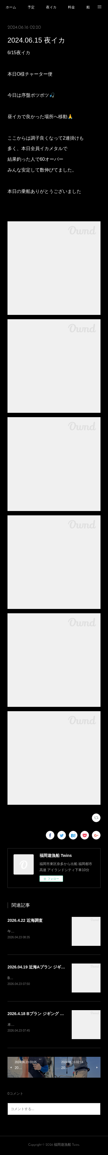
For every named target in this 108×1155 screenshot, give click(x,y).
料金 (71, 7)
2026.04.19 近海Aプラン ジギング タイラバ (46, 967)
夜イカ (51, 7)
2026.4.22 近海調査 (25, 920)
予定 (31, 7)
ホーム (11, 7)
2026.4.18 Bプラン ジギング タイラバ (41, 1014)
